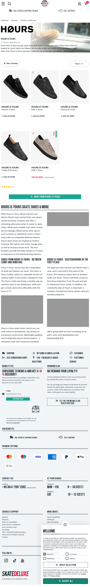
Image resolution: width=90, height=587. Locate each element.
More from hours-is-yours (45, 197)
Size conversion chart (14, 358)
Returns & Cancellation (45, 353)
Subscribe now (18, 399)
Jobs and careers (53, 522)
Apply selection (65, 565)
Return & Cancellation (9, 522)
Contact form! (31, 488)
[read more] (68, 51)
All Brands (50, 519)
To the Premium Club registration (67, 402)
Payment (5, 517)
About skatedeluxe (53, 517)
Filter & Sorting (10, 63)
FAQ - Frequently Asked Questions (14, 532)
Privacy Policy (55, 576)
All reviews (5, 530)
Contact (5, 537)
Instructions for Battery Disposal (13, 535)
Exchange (76, 353)
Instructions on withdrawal (11, 524)
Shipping (8, 353)
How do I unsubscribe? (13, 422)
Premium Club (53, 366)
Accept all (65, 581)
